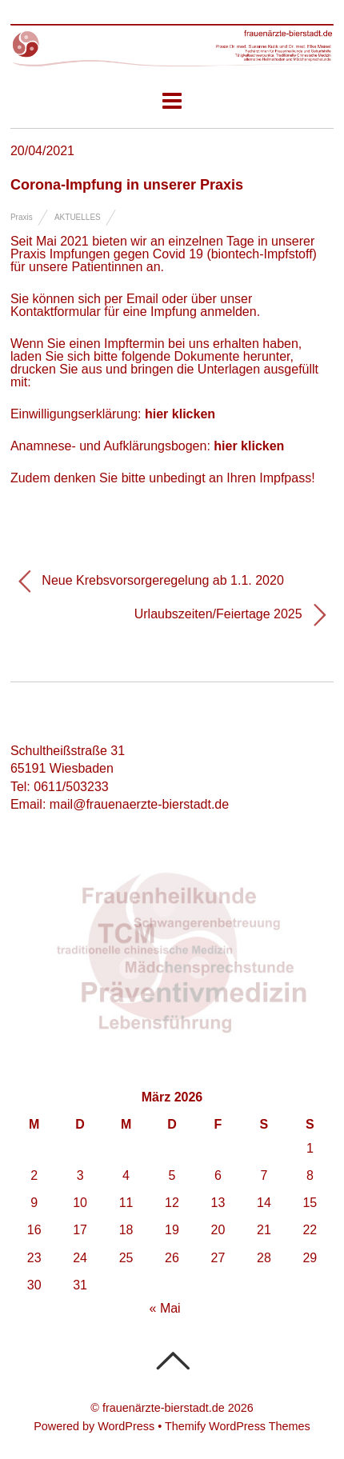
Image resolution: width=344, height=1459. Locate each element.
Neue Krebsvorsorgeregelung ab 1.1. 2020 (151, 581)
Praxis (21, 217)
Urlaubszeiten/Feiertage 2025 (230, 615)
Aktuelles (77, 217)
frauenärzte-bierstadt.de (163, 1407)
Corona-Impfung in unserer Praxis (126, 185)
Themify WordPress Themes (237, 1426)
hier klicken (180, 414)
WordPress (126, 1426)
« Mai (165, 1308)
